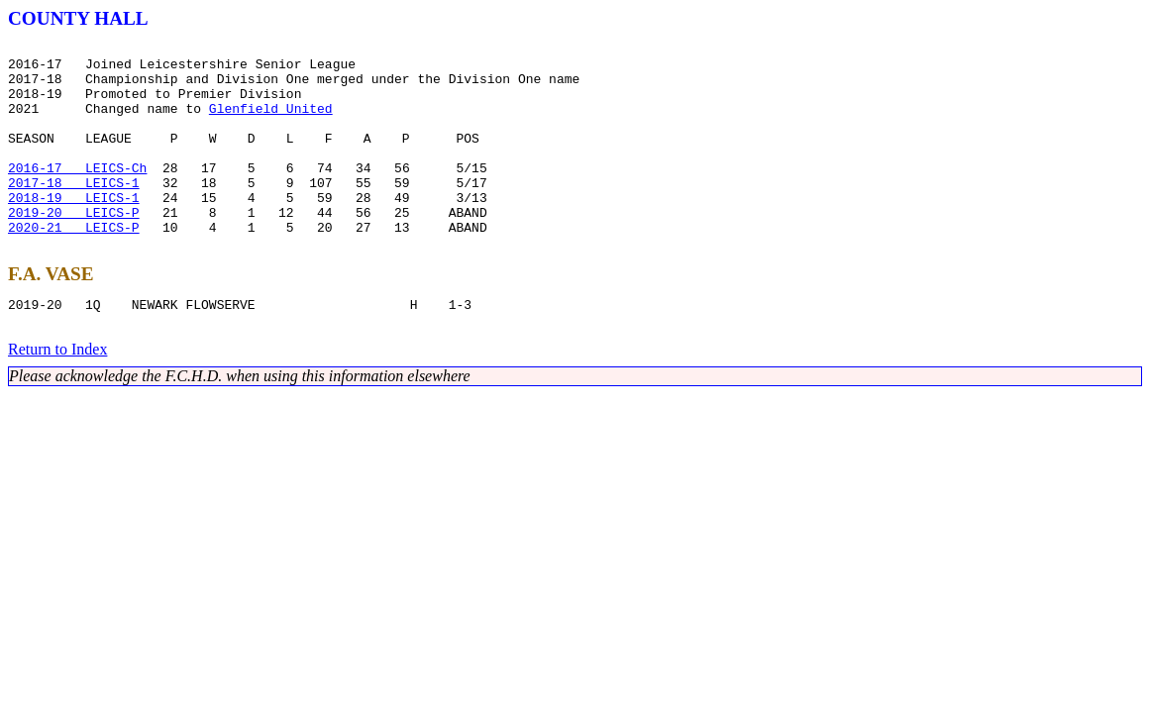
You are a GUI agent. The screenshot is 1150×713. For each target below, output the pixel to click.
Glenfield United (271, 123)
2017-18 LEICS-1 (74, 212)
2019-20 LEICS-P (74, 247)
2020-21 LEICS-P (74, 265)
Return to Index (57, 396)
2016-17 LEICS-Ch (77, 194)
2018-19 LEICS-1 (74, 230)
